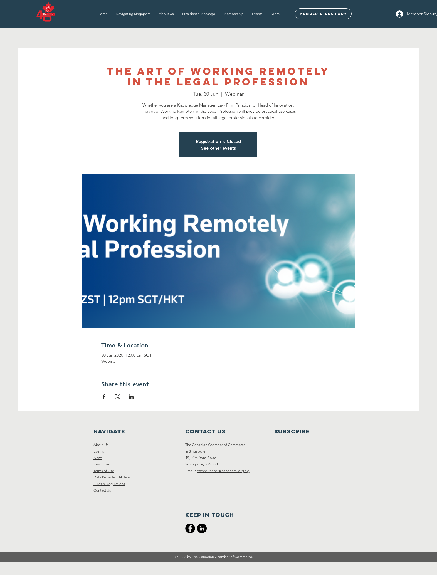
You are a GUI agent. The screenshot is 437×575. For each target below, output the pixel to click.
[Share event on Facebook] (104, 396)
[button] (133, 14)
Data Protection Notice (111, 477)
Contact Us (102, 490)
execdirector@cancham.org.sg (223, 471)
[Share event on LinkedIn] (131, 396)
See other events (218, 148)
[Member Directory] (323, 13)
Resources (101, 464)
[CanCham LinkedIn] (202, 528)
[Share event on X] (117, 396)
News (97, 458)
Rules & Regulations (109, 484)
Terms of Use (103, 471)
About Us (100, 445)
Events (98, 451)
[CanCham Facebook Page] (190, 528)
